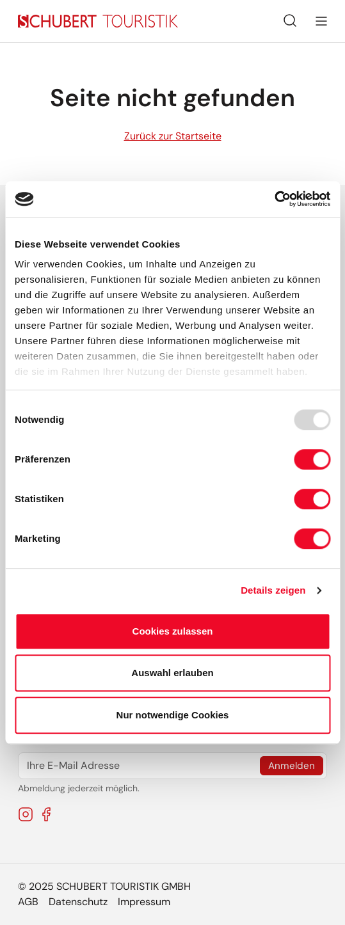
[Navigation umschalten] (321, 21)
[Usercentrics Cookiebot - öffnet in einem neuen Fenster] (274, 199)
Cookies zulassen (172, 631)
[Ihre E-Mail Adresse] (172, 765)
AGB (28, 901)
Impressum (144, 901)
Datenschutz (78, 901)
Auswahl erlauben (172, 672)
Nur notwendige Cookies (172, 714)
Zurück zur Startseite (172, 136)
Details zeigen (273, 590)
